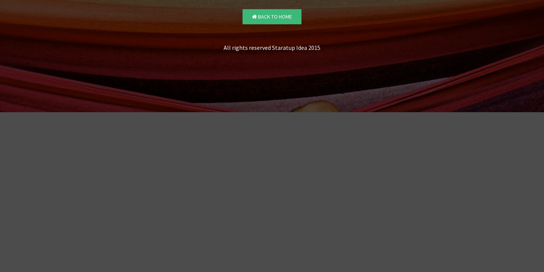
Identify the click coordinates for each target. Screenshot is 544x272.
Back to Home (272, 17)
